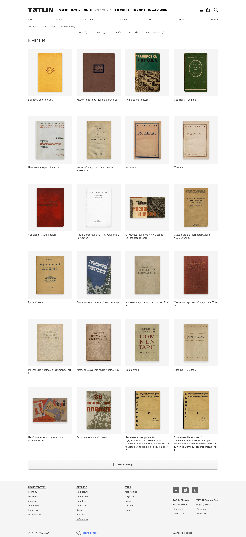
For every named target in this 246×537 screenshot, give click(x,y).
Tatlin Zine (81, 505)
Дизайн (128, 501)
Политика (33, 510)
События (129, 505)
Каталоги (184, 19)
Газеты (152, 19)
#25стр (63, 10)
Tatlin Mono (82, 496)
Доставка (32, 501)
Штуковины (122, 10)
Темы (30, 19)
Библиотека (103, 10)
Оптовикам (33, 505)
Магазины (33, 496)
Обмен (214, 19)
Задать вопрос (90, 533)
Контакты (32, 492)
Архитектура (131, 492)
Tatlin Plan (81, 501)
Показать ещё (123, 464)
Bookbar (139, 10)
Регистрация (34, 515)
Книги (88, 10)
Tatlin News (82, 492)
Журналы (89, 19)
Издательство (158, 10)
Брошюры (122, 19)
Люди (127, 510)
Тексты (75, 10)
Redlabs (188, 533)
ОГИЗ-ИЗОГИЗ (68, 27)
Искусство (130, 496)
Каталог (81, 487)
